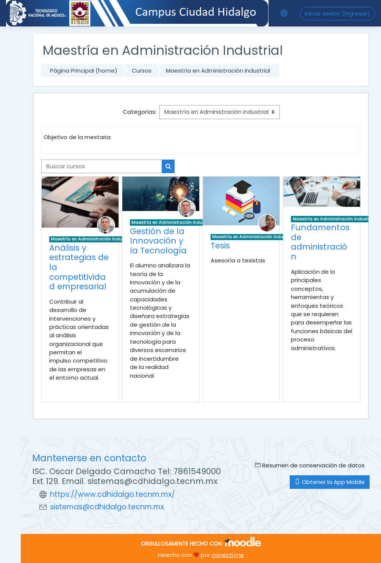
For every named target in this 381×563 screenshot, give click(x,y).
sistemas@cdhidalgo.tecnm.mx (107, 507)
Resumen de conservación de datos (310, 465)
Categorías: (139, 112)
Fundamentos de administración (320, 242)
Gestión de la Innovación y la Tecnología (158, 241)
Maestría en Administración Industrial (218, 70)
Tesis (220, 245)
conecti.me (228, 555)
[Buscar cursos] (101, 166)
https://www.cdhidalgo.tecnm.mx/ (112, 494)
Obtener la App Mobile (330, 482)
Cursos (141, 70)
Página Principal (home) (83, 70)
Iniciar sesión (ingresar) (337, 13)
